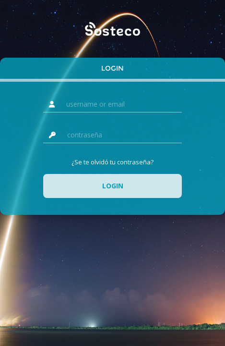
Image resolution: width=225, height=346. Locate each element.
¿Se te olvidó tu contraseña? (112, 162)
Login (112, 68)
